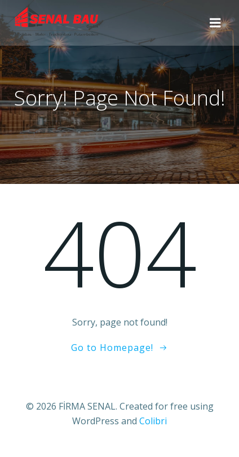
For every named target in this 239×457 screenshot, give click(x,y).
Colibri (153, 421)
